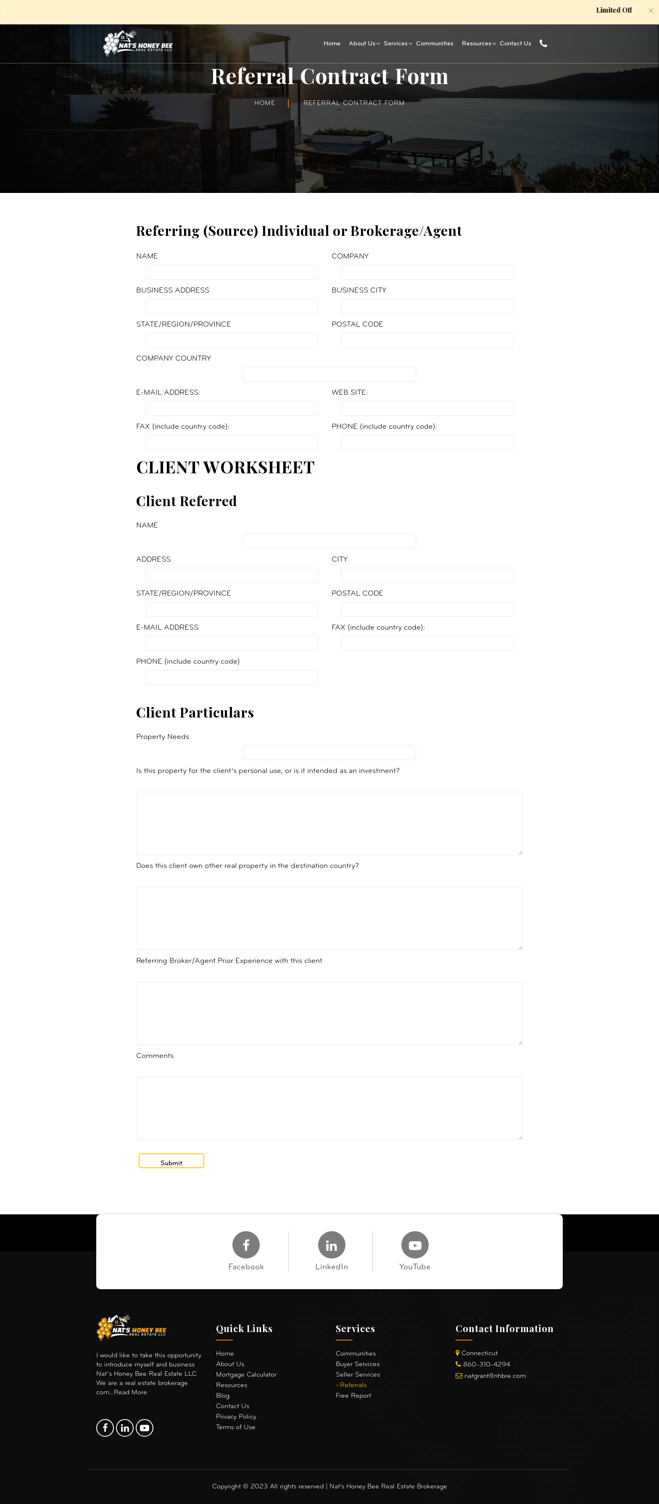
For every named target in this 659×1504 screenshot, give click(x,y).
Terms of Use (236, 1427)
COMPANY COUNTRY (173, 359)
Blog (222, 1396)
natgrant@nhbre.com (495, 1376)
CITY (340, 560)
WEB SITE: (350, 393)
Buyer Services (358, 1364)
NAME (147, 257)
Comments (155, 1056)
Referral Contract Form (354, 103)
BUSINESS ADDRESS (172, 291)
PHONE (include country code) (188, 662)
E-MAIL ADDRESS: (168, 393)
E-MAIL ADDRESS (167, 628)
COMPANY (350, 257)
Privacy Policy (236, 1417)
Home (332, 44)
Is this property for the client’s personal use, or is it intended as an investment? (268, 771)
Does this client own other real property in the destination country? (247, 866)
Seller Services (358, 1375)
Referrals (353, 1385)
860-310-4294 (486, 1365)
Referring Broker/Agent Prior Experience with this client (229, 961)
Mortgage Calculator (246, 1375)
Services (396, 44)
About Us (362, 44)
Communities (434, 44)
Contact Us (515, 44)
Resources (476, 44)
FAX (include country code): (182, 427)
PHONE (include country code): (384, 427)
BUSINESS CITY (359, 291)
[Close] (651, 11)
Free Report (353, 1396)
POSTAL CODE (357, 325)
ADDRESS (153, 560)
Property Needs (162, 737)
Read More (130, 1392)
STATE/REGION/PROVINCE (183, 325)
